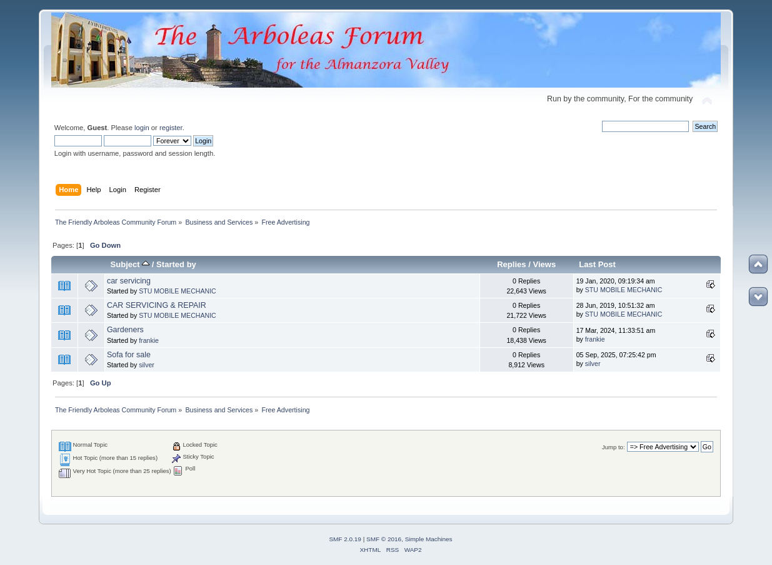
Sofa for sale (129, 354)
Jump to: (613, 447)
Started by (176, 264)
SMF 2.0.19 (345, 539)
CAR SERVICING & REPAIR (156, 305)
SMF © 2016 (383, 539)
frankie (149, 340)
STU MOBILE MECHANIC (177, 291)
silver (146, 365)
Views (544, 264)
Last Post (597, 264)
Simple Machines (429, 539)
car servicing (129, 281)
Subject (130, 264)
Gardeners (125, 329)
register (171, 127)
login (141, 127)
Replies (511, 264)
